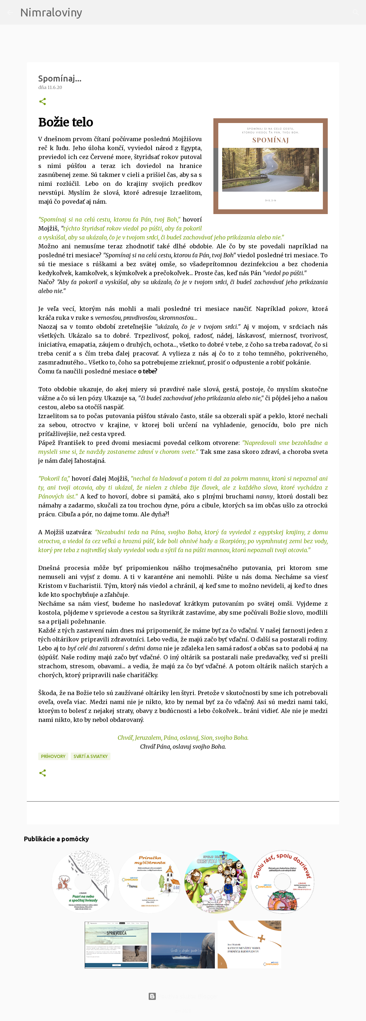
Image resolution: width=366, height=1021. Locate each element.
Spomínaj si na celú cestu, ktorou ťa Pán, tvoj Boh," (110, 219)
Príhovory (53, 756)
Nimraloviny (51, 12)
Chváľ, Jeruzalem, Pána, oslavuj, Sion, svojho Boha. (183, 737)
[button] (42, 102)
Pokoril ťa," (55, 478)
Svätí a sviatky (91, 756)
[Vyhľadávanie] (92, 12)
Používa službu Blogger (183, 996)
